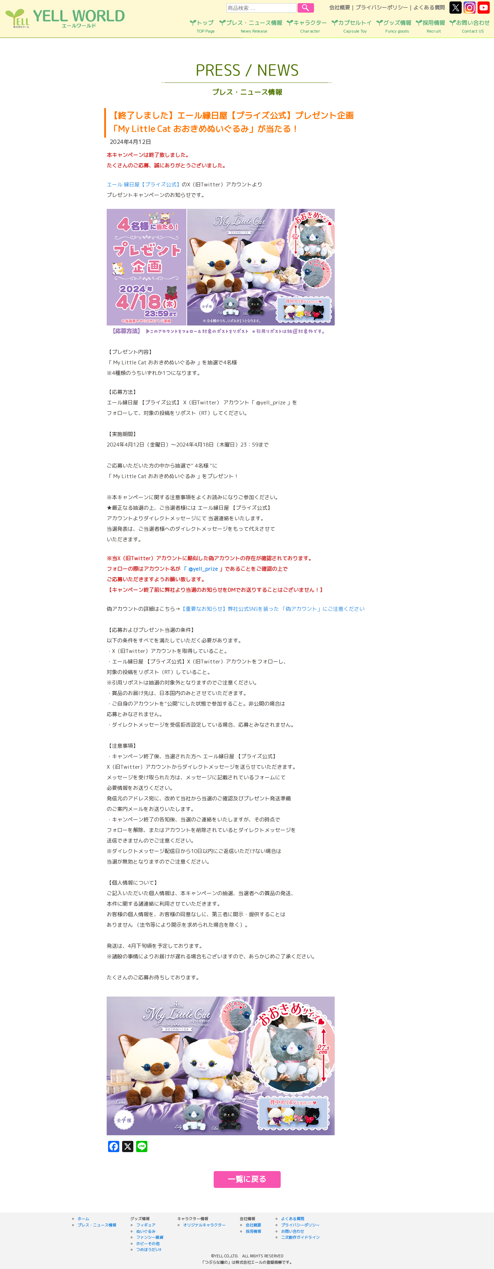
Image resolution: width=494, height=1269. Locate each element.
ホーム (83, 1219)
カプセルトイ (355, 26)
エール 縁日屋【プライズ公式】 (144, 184)
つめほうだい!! (148, 1250)
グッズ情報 (397, 26)
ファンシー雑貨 (149, 1237)
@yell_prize (203, 569)
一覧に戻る (247, 1179)
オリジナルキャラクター (204, 1225)
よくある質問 (429, 7)
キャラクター (310, 26)
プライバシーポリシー (381, 7)
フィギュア (145, 1225)
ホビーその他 (147, 1244)
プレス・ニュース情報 (254, 26)
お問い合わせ (473, 26)
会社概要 (339, 7)
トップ (205, 26)
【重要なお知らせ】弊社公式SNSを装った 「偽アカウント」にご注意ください (272, 609)
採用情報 (433, 26)
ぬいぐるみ (145, 1231)
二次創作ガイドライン (300, 1237)
